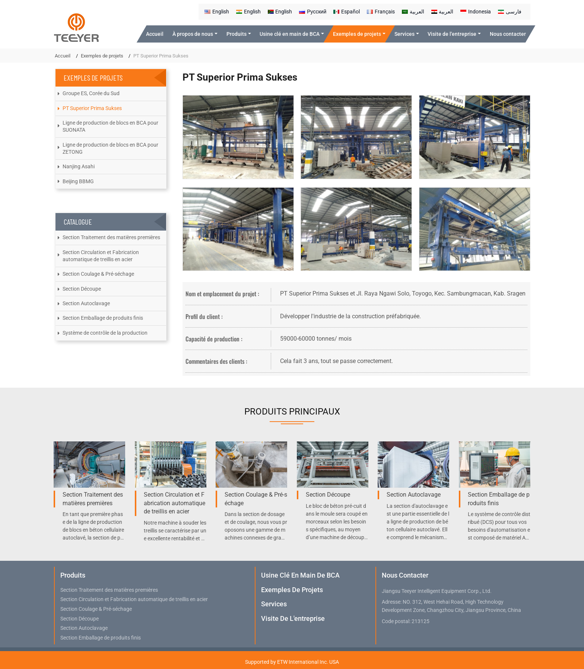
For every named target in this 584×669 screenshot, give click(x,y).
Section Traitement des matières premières (111, 237)
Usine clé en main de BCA (300, 575)
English (216, 12)
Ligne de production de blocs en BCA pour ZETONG (110, 148)
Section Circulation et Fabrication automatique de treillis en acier (101, 255)
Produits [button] (236, 34)
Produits (72, 575)
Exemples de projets (102, 56)
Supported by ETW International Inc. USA (292, 662)
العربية (413, 12)
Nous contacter (508, 34)
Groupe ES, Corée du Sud (91, 93)
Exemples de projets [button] (357, 34)
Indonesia (475, 12)
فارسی (509, 12)
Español (346, 12)
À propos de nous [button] (192, 34)
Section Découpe (82, 289)
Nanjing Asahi (79, 166)
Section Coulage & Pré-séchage (98, 274)
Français (381, 12)
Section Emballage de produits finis (103, 318)
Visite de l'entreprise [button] (452, 34)
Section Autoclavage (86, 303)
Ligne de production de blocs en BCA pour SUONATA (110, 126)
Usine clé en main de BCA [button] (290, 34)
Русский (312, 12)
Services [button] (404, 34)
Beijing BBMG (78, 181)
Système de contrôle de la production (105, 333)
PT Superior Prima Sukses (92, 108)
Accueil (155, 34)
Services (274, 604)
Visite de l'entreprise (293, 618)
